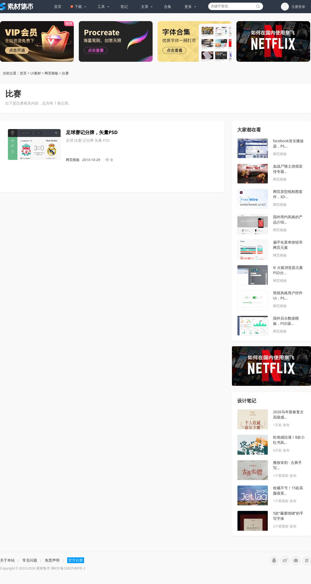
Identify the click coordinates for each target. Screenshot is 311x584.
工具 (103, 6)
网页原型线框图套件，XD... (288, 194)
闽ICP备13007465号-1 (68, 568)
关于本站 (7, 560)
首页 (57, 6)
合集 (167, 6)
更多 (190, 6)
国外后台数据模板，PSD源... (286, 321)
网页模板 (51, 73)
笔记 (124, 6)
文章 (147, 6)
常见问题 (29, 560)
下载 (78, 6)
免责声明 (52, 560)
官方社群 (75, 560)
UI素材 (35, 73)
